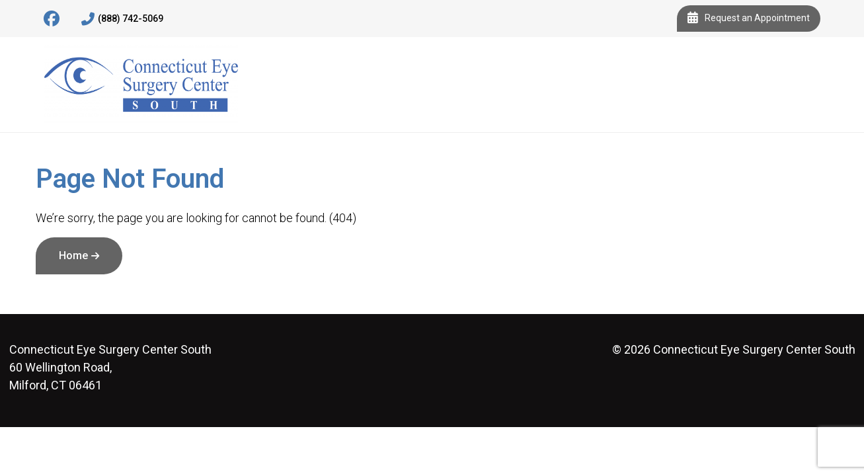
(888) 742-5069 (122, 19)
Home (73, 255)
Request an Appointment (748, 18)
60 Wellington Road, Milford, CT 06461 (110, 367)
